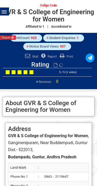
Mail (31, 56)
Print (65, 56)
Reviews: (48, 82)
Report (48, 56)
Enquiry (8, 37)
